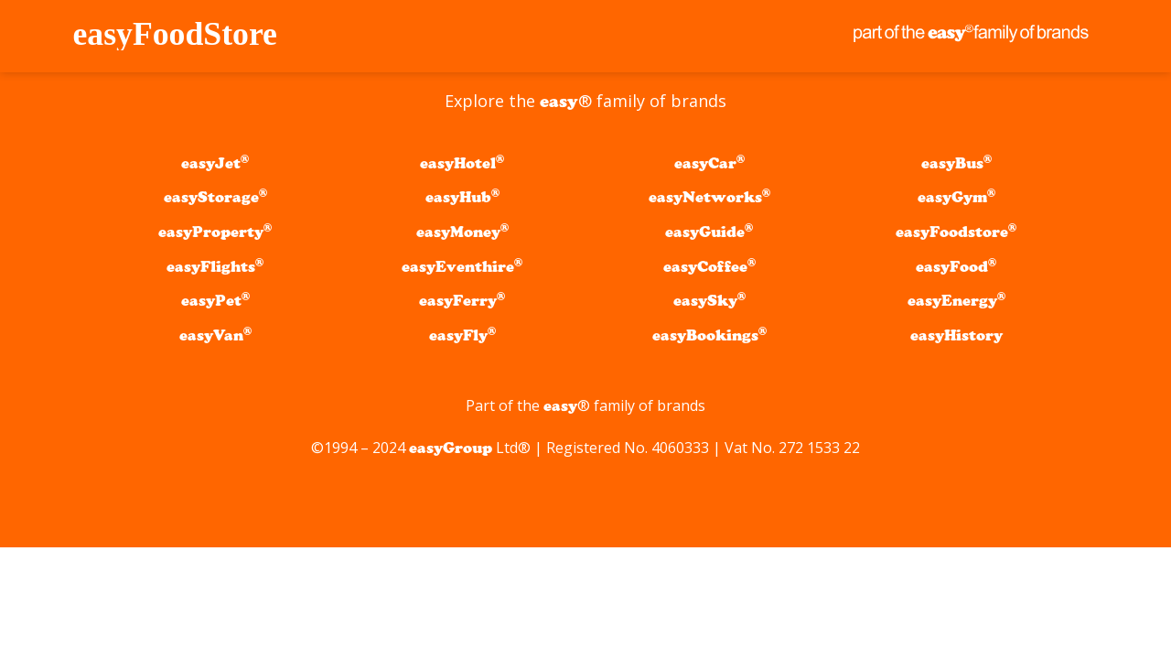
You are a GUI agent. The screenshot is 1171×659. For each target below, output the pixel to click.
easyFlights (215, 266)
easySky (709, 300)
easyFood (956, 266)
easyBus (956, 163)
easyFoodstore (956, 232)
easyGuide (709, 232)
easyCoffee (709, 266)
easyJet (215, 163)
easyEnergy (956, 300)
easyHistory (956, 335)
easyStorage (215, 197)
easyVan (215, 335)
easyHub (462, 197)
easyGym (956, 197)
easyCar (709, 163)
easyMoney (462, 232)
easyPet (215, 300)
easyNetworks (709, 197)
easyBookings (709, 335)
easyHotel (462, 163)
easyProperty (215, 232)
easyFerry (462, 300)
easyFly (462, 335)
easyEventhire (462, 266)
